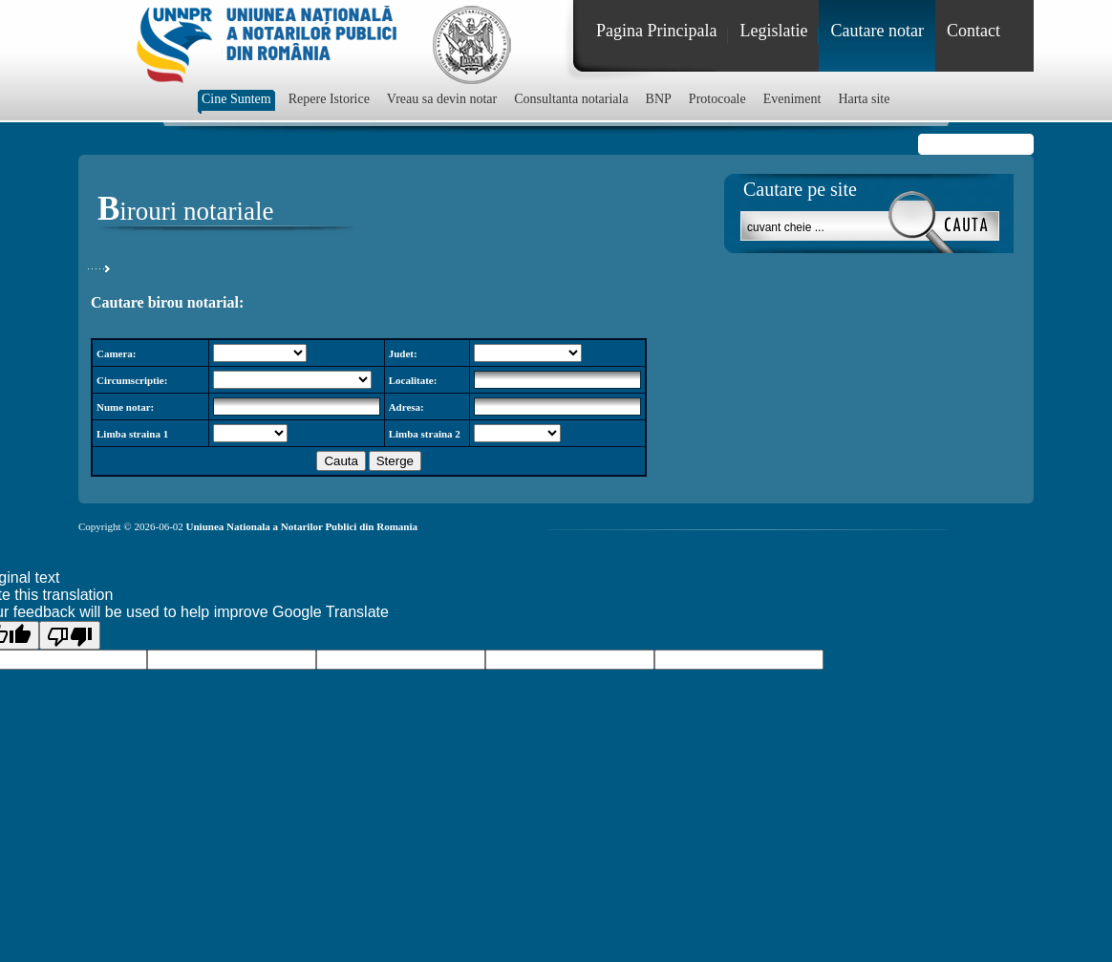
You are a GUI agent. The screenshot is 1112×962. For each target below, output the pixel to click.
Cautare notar (876, 30)
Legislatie (773, 30)
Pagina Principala (656, 30)
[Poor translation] (69, 635)
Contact (973, 30)
